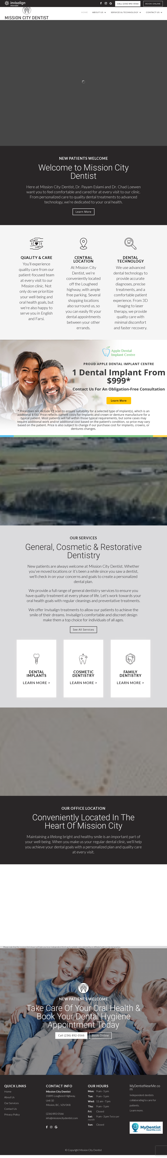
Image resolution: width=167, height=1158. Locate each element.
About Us (97, 12)
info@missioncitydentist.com (62, 1120)
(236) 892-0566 (55, 1116)
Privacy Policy (12, 1117)
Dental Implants (36, 676)
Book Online (153, 3)
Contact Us (152, 12)
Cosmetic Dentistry (83, 676)
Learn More (83, 213)
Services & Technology (124, 12)
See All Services (83, 632)
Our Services (11, 1105)
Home (84, 12)
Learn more (136, 1113)
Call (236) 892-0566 (128, 3)
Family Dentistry (131, 676)
